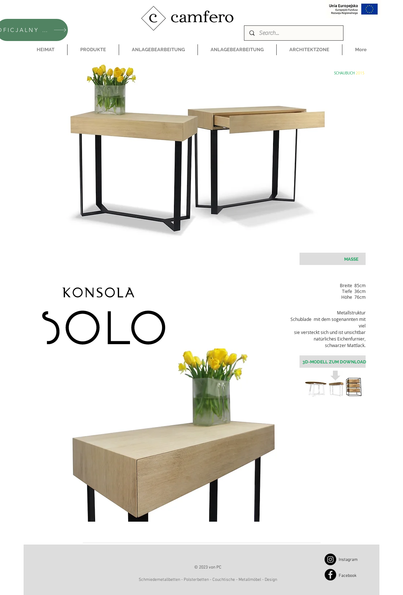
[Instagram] (330, 559)
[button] (93, 49)
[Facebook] (330, 574)
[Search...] (293, 33)
